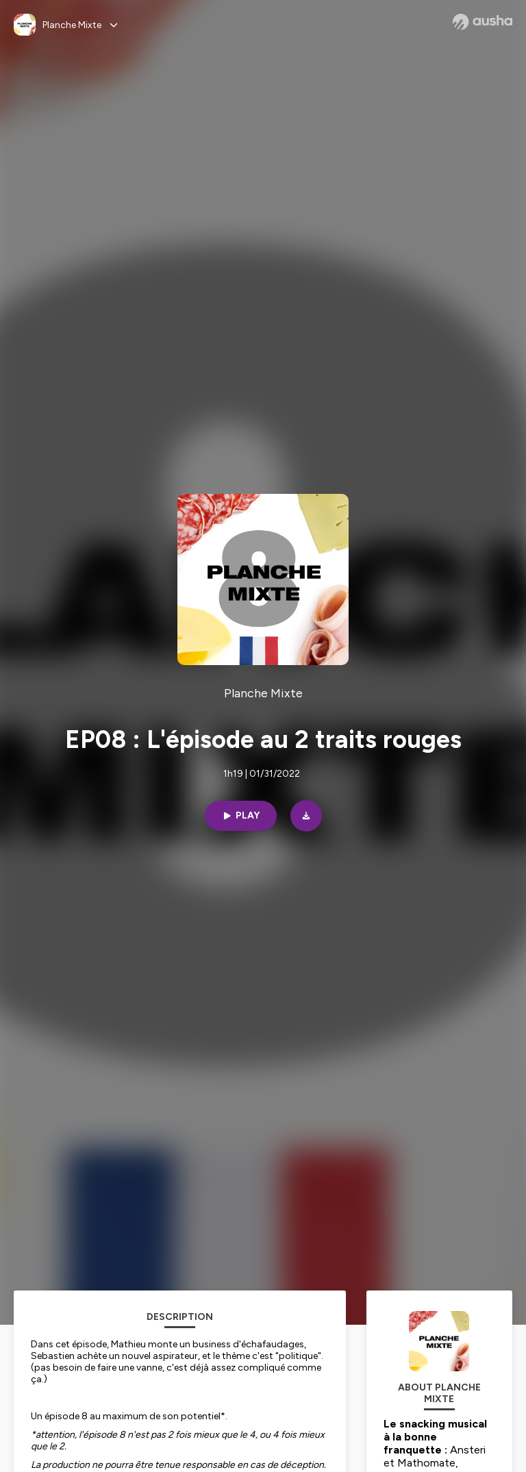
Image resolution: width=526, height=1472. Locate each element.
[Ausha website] (482, 22)
